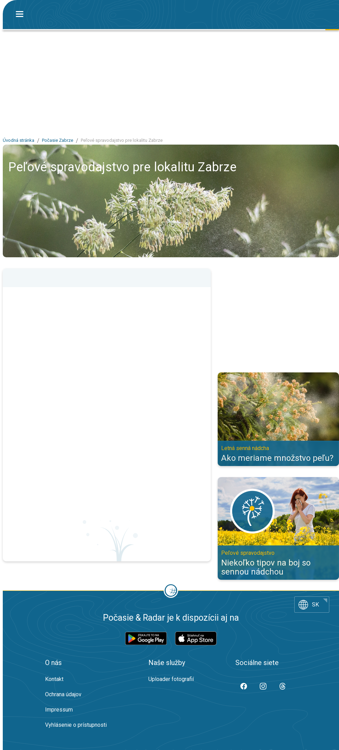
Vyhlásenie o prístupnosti (76, 725)
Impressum (59, 709)
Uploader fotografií (171, 679)
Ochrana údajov (63, 694)
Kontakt (54, 679)
